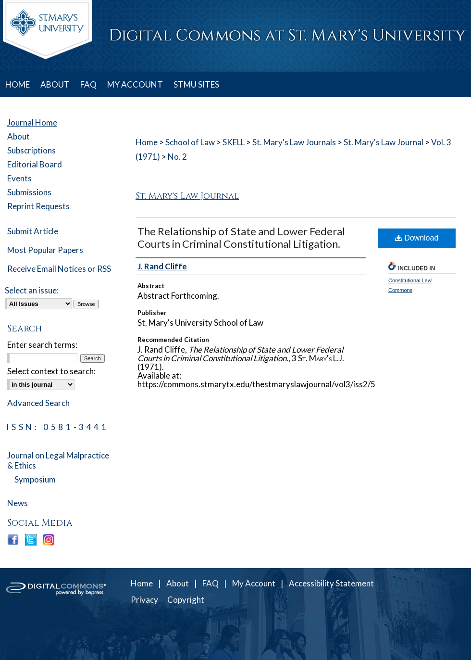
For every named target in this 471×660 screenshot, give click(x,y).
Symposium (35, 479)
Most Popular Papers (45, 250)
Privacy (144, 600)
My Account (253, 583)
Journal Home (32, 122)
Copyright (185, 600)
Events (19, 178)
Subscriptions (31, 150)
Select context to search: (51, 371)
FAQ (210, 583)
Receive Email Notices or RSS (59, 269)
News (17, 503)
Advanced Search (38, 403)
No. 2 (177, 157)
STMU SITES (196, 84)
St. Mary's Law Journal (383, 142)
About (18, 136)
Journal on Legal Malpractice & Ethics (58, 460)
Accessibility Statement (331, 583)
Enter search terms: (42, 345)
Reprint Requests (38, 206)
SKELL (234, 142)
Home (147, 142)
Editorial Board (34, 164)
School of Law (190, 142)
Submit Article (32, 231)
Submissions (29, 192)
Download (417, 238)
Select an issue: (32, 290)
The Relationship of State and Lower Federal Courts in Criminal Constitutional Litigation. (241, 237)
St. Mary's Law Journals (294, 142)
